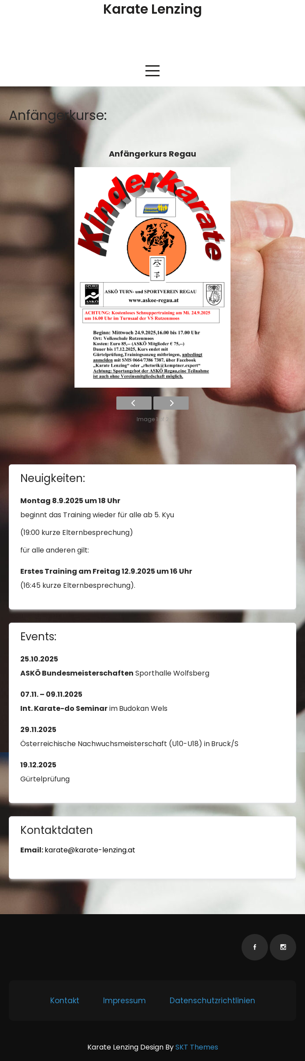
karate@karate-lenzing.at (90, 850)
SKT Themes (196, 1047)
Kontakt (64, 1000)
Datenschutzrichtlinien (212, 1000)
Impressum (124, 1000)
